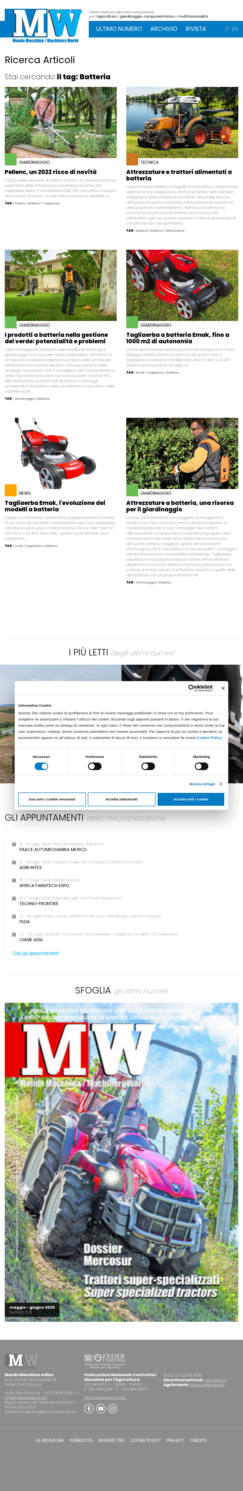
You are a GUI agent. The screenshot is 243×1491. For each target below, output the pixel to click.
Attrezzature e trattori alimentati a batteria (179, 175)
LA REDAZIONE (50, 1440)
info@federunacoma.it (26, 1397)
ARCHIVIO (163, 29)
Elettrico (157, 230)
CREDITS (198, 1440)
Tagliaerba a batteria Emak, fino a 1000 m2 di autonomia (177, 338)
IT (227, 29)
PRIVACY (175, 1440)
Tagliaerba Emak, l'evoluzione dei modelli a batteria (55, 506)
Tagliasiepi (51, 203)
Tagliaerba (155, 372)
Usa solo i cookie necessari (52, 799)
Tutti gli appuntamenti (35, 953)
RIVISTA (196, 29)
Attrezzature (175, 230)
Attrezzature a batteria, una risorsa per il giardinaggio (180, 506)
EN (235, 29)
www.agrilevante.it (208, 1385)
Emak (140, 372)
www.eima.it (216, 1380)
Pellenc (20, 203)
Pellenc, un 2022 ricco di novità (51, 172)
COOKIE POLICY (145, 1440)
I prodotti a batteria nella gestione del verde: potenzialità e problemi (56, 338)
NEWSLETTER (111, 1440)
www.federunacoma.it (105, 1397)
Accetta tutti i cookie (190, 799)
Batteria (34, 203)
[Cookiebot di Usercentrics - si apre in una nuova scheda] (192, 688)
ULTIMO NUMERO (119, 29)
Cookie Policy (209, 738)
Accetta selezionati (121, 799)
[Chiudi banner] (223, 688)
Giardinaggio (24, 398)
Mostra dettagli (202, 784)
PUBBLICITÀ (81, 1440)
